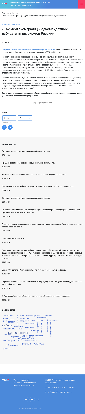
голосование (9, 329)
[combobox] (9, 118)
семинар (39, 336)
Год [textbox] (21, 118)
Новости (15, 13)
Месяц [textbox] (7, 118)
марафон (15, 336)
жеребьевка (18, 326)
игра (20, 329)
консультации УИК (33, 316)
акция (5, 318)
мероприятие (11, 340)
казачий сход (30, 324)
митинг (33, 331)
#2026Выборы (9, 316)
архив (4, 321)
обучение (12, 345)
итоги (12, 319)
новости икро (41, 317)
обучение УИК (26, 338)
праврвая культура (29, 340)
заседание (17, 332)
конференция (37, 320)
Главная (5, 13)
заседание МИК (25, 321)
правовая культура (32, 343)
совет (22, 316)
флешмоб (6, 348)
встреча (11, 322)
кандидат (7, 335)
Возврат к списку (12, 24)
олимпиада (41, 328)
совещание (54, 320)
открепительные (47, 325)
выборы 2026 (17, 320)
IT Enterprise (36, 408)
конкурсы (29, 327)
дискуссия (24, 318)
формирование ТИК (50, 329)
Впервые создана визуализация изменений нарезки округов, (28, 49)
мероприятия (28, 336)
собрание (48, 316)
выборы (7, 325)
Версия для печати (42, 103)
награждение (37, 327)
